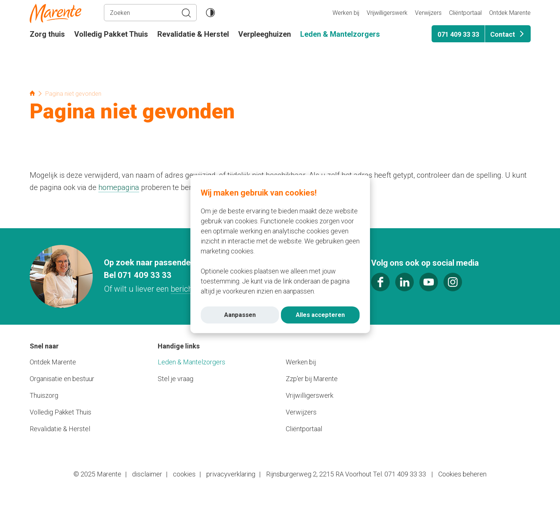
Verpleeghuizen (264, 34)
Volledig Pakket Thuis (111, 34)
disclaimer (147, 474)
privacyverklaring (230, 474)
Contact (502, 34)
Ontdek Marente (510, 12)
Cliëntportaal (465, 12)
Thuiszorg (44, 395)
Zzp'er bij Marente (312, 379)
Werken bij (346, 12)
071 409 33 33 (458, 34)
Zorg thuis (47, 34)
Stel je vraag (175, 379)
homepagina (118, 187)
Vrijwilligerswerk (387, 12)
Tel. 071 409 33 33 (399, 474)
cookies (184, 474)
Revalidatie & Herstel (193, 34)
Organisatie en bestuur (62, 379)
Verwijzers (428, 12)
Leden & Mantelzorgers (340, 34)
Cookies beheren (462, 474)
